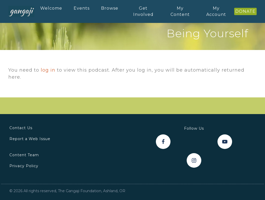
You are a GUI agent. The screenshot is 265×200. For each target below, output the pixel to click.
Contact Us (20, 128)
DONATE (245, 11)
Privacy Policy (23, 166)
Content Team (24, 155)
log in (48, 70)
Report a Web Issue (29, 138)
